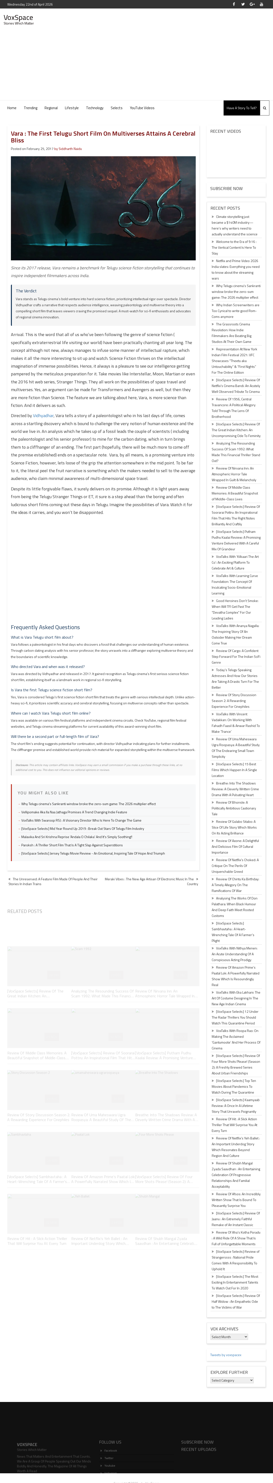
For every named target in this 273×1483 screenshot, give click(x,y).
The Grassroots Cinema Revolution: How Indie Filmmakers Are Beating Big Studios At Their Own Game (231, 332)
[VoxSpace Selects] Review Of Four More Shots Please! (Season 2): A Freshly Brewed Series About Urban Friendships (236, 1064)
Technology (94, 108)
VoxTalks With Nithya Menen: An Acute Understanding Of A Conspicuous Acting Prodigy (234, 954)
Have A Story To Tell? (242, 107)
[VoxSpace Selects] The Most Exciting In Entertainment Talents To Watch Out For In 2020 (235, 1282)
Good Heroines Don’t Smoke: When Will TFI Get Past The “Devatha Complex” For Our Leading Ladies (235, 609)
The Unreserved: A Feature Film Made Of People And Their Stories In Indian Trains (53, 881)
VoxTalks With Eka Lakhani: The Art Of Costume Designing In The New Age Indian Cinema (236, 998)
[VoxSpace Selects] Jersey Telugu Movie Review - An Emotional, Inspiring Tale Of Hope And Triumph (93, 853)
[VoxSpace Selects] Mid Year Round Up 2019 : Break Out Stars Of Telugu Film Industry (82, 828)
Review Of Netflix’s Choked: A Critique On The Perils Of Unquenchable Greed (235, 865)
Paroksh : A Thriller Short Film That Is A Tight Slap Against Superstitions (72, 845)
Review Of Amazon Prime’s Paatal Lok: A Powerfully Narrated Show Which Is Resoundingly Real (235, 976)
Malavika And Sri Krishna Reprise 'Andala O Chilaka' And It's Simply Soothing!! (76, 836)
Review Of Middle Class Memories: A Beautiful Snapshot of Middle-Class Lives (235, 493)
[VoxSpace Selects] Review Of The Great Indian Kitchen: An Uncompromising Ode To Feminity (236, 429)
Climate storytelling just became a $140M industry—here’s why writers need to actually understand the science (234, 225)
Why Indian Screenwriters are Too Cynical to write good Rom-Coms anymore (235, 310)
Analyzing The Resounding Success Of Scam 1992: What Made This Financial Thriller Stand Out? (236, 452)
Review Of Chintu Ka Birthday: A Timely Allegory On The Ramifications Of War (235, 884)
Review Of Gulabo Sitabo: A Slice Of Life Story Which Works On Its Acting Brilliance (234, 827)
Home (11, 108)
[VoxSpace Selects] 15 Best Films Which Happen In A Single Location (234, 769)
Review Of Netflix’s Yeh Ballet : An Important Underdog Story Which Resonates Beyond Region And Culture (236, 1147)
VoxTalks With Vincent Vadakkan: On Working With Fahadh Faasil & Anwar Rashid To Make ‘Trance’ (236, 722)
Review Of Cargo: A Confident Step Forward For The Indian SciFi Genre (236, 656)
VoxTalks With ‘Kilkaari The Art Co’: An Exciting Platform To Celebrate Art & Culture (235, 562)
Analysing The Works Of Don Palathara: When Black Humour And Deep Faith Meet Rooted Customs (234, 907)
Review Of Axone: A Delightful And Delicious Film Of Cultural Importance (235, 846)
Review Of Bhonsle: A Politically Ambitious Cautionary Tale (234, 808)
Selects (117, 108)
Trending (30, 108)
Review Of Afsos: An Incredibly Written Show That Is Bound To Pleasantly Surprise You (236, 1199)
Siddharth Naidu (70, 148)
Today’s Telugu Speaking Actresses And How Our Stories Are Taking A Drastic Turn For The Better (235, 678)
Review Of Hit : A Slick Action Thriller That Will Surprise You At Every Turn (234, 1124)
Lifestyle (72, 108)
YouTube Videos (142, 108)
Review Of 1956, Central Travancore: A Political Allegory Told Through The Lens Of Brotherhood (234, 407)
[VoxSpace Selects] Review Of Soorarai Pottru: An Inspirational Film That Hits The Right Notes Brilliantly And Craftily (236, 515)
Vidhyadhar (43, 415)
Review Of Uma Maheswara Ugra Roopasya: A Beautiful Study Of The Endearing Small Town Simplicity (236, 747)
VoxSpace (18, 17)
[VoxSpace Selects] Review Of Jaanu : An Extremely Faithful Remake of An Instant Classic (236, 1219)
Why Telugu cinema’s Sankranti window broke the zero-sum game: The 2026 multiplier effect (236, 291)
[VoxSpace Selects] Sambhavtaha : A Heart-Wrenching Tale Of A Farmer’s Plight (233, 932)
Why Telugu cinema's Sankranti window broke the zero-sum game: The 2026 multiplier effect (88, 803)
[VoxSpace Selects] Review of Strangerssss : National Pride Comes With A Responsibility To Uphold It (235, 1260)
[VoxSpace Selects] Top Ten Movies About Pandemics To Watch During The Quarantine (234, 1086)
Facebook (108, 1472)
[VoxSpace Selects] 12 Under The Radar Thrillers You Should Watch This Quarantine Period (235, 1017)
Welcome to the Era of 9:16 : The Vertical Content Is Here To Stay (234, 247)
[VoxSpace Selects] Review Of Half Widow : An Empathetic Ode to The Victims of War (236, 1301)
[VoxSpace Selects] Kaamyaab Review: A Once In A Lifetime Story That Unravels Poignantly (236, 1105)
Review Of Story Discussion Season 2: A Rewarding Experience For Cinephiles (234, 700)
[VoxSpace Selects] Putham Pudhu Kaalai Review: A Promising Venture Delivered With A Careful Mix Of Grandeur (236, 540)
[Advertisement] (136, 64)
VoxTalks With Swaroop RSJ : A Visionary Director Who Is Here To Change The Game (81, 820)
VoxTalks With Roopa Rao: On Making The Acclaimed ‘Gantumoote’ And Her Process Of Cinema (236, 1039)
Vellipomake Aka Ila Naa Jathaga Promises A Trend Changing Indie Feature (74, 812)
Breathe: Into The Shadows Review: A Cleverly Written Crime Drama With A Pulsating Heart (235, 789)
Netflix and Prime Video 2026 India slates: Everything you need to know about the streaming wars (236, 269)
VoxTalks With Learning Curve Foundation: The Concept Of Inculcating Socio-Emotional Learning (235, 584)
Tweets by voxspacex (225, 1354)
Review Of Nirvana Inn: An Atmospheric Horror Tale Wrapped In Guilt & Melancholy (234, 474)
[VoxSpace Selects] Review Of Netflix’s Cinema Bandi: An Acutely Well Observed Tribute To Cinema (236, 385)
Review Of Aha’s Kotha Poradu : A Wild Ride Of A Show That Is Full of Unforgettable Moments (236, 1238)
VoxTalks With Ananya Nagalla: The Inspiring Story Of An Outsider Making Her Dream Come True (235, 634)
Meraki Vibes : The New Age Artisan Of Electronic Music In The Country (151, 881)
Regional (51, 108)
